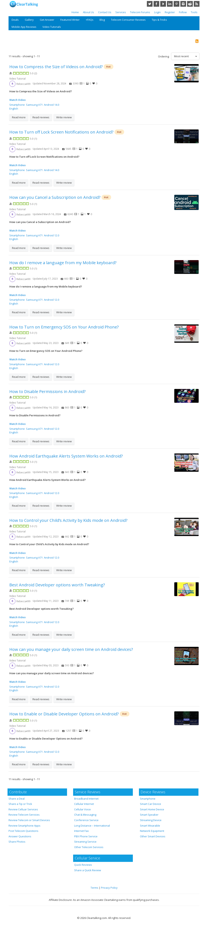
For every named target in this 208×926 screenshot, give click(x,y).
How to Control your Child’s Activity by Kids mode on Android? (68, 520)
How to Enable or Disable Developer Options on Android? (64, 714)
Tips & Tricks (159, 20)
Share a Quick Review (87, 870)
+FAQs (89, 20)
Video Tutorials (51, 27)
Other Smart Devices (152, 836)
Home (75, 12)
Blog (102, 20)
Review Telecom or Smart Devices (29, 820)
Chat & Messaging (85, 814)
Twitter (150, 4)
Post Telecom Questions (23, 831)
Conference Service (86, 820)
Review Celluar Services (23, 809)
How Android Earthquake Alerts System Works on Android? (66, 456)
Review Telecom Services (24, 814)
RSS (196, 4)
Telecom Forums (140, 12)
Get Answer (47, 20)
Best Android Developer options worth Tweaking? (57, 585)
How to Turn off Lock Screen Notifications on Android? (61, 132)
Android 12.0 (51, 235)
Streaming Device (150, 820)
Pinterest (176, 4)
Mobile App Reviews (24, 27)
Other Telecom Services (88, 847)
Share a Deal (17, 798)
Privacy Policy (109, 887)
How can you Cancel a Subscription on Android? (54, 197)
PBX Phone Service (86, 836)
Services (120, 12)
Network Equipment (152, 831)
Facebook (156, 4)
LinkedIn (170, 4)
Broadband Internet (86, 798)
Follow (183, 12)
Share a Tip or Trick (20, 804)
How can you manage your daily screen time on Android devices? (71, 649)
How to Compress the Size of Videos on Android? (56, 66)
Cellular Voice (82, 809)
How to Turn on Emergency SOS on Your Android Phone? (64, 327)
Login (157, 12)
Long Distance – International (92, 825)
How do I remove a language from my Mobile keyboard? (62, 262)
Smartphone (17, 105)
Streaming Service (85, 841)
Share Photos (17, 841)
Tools (194, 12)
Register (170, 12)
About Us (88, 12)
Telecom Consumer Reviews (128, 20)
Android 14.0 (51, 105)
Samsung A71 (34, 105)
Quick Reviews (83, 865)
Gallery (29, 20)
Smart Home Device (152, 809)
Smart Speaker (149, 814)
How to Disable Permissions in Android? (47, 391)
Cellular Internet (84, 804)
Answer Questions (20, 836)
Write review (64, 117)
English (13, 108)
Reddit (190, 4)
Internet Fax (81, 831)
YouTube (163, 4)
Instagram (183, 4)
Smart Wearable (150, 825)
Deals (15, 20)
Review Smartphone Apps (24, 825)
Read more (19, 117)
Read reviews (40, 117)
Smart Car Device (150, 804)
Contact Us (104, 12)
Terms (94, 887)
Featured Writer (70, 20)
